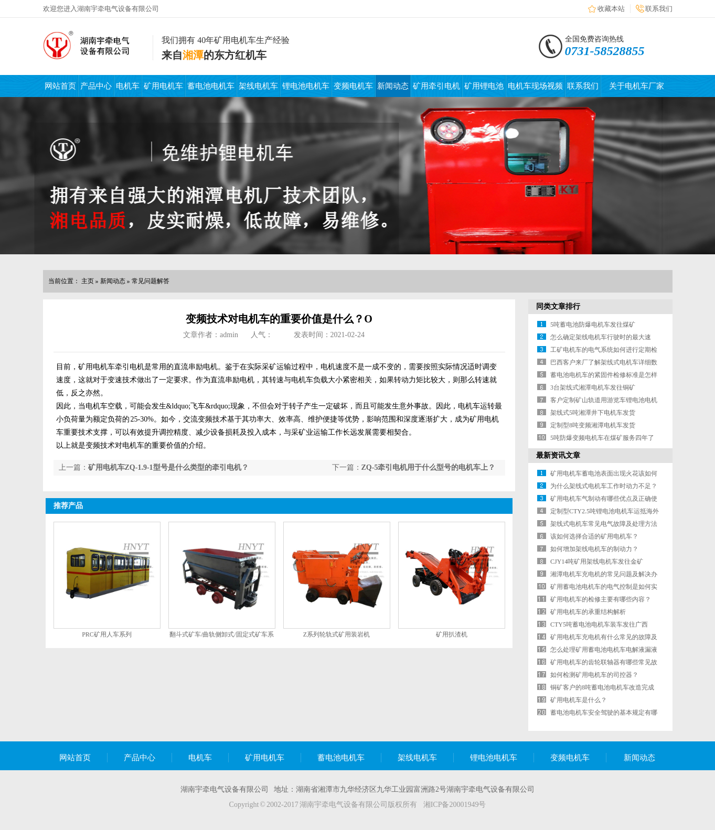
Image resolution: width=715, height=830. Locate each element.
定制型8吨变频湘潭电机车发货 (592, 425)
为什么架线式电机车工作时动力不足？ (603, 486)
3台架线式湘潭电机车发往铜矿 (592, 387)
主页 (87, 281)
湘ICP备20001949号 (454, 805)
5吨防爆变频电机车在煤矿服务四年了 (602, 437)
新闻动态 (393, 86)
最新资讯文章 (558, 455)
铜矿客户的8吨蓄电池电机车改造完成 (602, 687)
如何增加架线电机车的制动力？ (594, 549)
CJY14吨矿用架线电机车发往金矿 (596, 561)
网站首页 (60, 86)
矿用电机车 (163, 86)
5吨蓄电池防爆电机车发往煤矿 (592, 324)
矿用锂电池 (484, 86)
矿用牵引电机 (436, 86)
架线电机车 (258, 86)
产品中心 (96, 86)
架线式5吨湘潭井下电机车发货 (592, 412)
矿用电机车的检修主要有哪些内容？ (600, 599)
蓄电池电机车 (210, 86)
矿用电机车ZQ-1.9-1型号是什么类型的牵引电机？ (168, 467)
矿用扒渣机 (451, 634)
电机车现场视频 (535, 86)
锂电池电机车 (305, 86)
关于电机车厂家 (636, 86)
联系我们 (659, 9)
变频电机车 (353, 86)
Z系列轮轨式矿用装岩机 (336, 634)
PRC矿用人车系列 (107, 634)
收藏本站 (611, 9)
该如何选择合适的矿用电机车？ (594, 536)
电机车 (128, 86)
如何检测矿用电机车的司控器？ (594, 674)
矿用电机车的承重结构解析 (588, 612)
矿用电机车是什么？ (578, 700)
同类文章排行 (558, 306)
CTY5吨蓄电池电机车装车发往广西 (599, 624)
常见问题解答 (150, 281)
